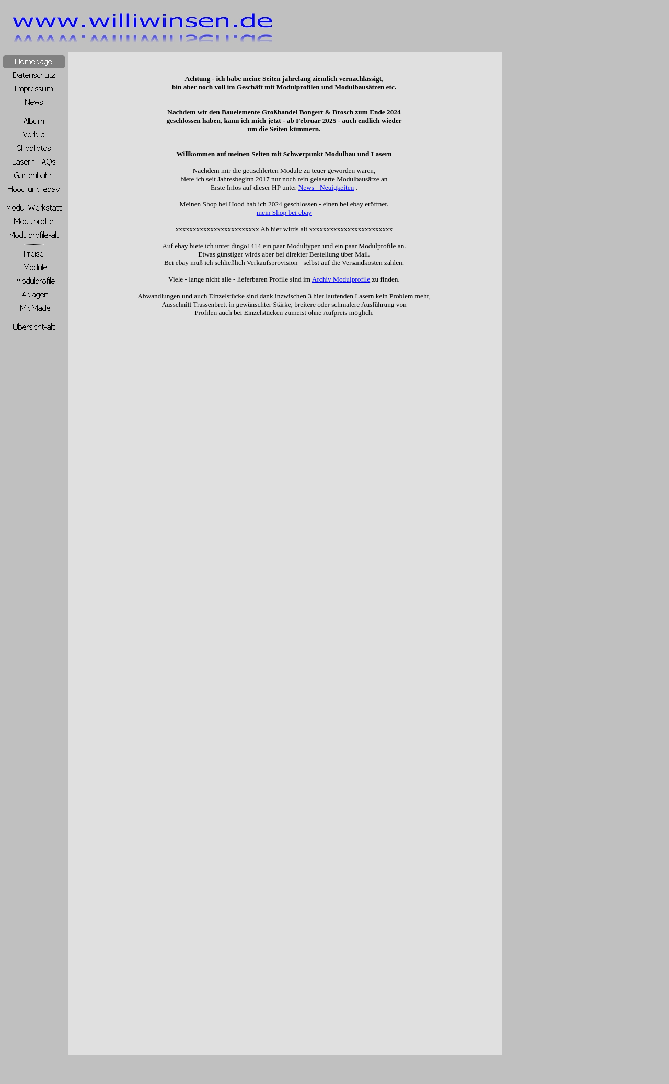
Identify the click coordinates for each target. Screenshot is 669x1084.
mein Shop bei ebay (284, 212)
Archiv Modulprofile (341, 279)
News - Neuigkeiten (326, 187)
